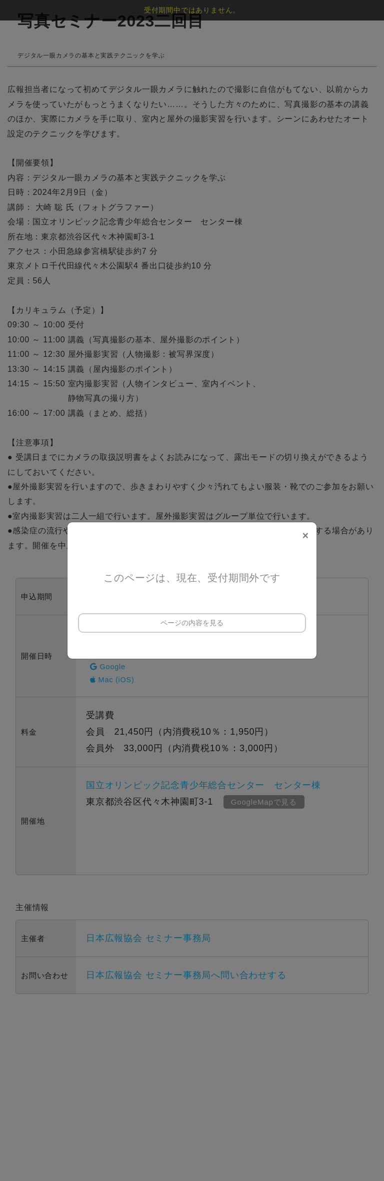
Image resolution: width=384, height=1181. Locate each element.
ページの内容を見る (192, 623)
